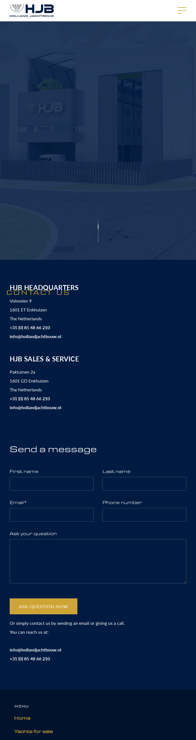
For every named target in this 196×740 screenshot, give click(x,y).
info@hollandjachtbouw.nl (35, 336)
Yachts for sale (33, 731)
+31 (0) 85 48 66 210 (30, 327)
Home (22, 718)
